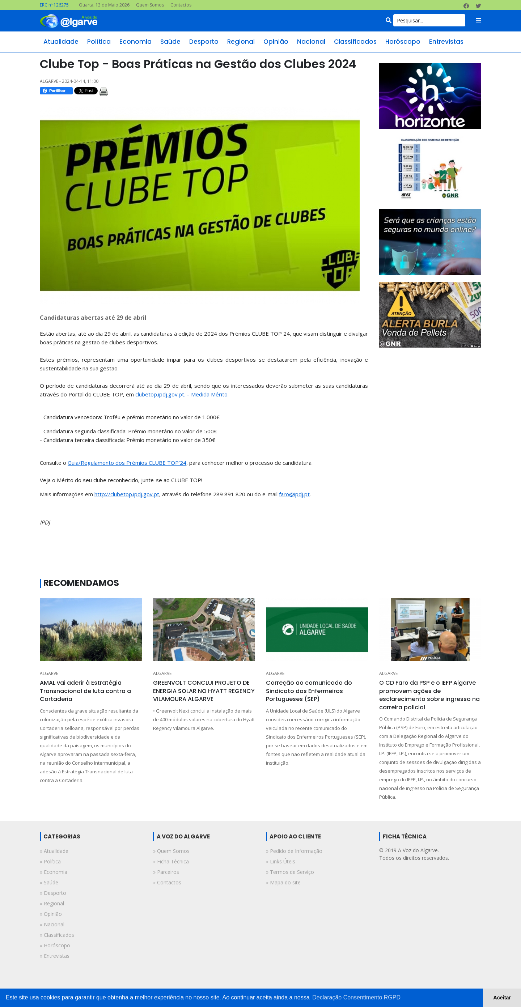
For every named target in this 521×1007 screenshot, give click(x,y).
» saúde (49, 882)
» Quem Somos (171, 850)
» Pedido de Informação (294, 850)
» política (50, 861)
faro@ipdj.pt (294, 494)
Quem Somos (150, 5)
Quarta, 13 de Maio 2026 (104, 5)
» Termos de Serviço (290, 871)
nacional (311, 41)
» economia (53, 871)
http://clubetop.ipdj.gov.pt (126, 494)
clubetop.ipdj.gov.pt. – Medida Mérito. (182, 394)
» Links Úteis (280, 861)
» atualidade (54, 850)
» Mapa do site (283, 882)
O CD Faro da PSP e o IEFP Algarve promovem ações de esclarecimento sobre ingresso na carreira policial (429, 695)
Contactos (180, 5)
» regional (52, 903)
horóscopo (402, 41)
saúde (170, 41)
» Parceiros (166, 871)
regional (241, 41)
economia (135, 41)
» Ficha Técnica (171, 861)
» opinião (51, 913)
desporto (204, 41)
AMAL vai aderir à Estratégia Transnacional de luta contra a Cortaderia (85, 691)
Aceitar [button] (502, 997)
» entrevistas (54, 955)
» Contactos (167, 882)
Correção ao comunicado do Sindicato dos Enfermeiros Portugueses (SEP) (309, 691)
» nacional (52, 924)
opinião (275, 41)
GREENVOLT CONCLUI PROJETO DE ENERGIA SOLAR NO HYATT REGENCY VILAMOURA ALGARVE (204, 691)
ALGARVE (49, 673)
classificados (355, 41)
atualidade (61, 41)
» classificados (57, 934)
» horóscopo (55, 945)
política (99, 41)
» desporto (53, 892)
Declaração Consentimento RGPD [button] (356, 997)
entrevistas (446, 41)
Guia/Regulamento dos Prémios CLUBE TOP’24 (127, 462)
